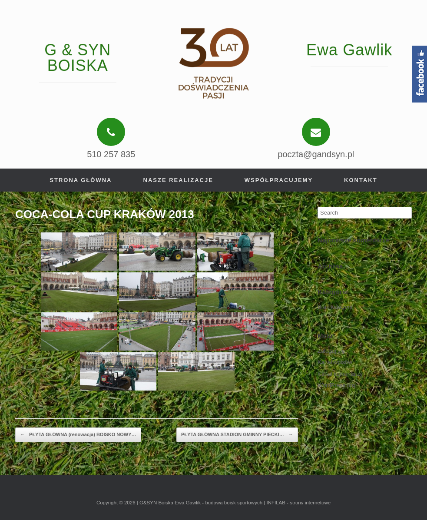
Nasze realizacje (178, 180)
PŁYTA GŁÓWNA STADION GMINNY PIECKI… (237, 435)
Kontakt (360, 180)
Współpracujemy (279, 180)
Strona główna (81, 180)
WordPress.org (336, 385)
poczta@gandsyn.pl (316, 154)
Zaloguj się (331, 351)
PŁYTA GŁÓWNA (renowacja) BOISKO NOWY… (78, 435)
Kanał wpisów (335, 362)
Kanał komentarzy (340, 374)
